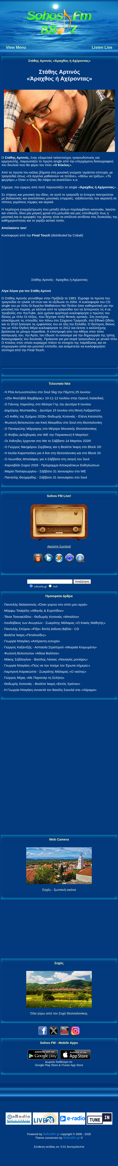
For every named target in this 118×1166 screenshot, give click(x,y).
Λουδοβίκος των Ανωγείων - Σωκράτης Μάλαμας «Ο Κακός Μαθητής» (54, 623)
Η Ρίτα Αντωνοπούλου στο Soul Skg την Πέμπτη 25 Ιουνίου (47, 392)
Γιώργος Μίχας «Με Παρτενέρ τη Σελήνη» (34, 677)
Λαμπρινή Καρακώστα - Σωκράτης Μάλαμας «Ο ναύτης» (45, 671)
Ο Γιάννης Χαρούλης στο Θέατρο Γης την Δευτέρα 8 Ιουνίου (48, 404)
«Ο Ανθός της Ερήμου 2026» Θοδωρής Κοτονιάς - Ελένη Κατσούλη (53, 416)
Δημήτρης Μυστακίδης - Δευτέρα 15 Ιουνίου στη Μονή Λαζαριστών (52, 410)
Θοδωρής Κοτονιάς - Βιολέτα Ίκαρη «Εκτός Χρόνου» (42, 684)
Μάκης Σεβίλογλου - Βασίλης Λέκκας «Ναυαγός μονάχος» (46, 659)
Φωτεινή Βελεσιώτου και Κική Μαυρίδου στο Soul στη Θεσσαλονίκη (53, 422)
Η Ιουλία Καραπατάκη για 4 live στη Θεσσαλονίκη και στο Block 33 (53, 453)
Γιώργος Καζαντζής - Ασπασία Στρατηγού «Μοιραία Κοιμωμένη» (50, 647)
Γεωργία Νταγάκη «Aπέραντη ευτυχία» (32, 641)
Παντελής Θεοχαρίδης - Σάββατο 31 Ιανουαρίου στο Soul (46, 477)
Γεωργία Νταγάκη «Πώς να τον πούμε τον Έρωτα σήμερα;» (47, 665)
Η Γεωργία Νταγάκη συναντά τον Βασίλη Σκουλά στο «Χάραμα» (50, 690)
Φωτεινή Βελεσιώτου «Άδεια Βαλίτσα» (31, 653)
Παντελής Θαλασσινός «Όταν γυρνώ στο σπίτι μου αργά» (45, 604)
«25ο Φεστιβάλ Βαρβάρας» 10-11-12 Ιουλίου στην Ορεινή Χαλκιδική (54, 398)
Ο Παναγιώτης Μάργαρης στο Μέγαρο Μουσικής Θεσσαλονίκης (51, 428)
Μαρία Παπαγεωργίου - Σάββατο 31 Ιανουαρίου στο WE (45, 471)
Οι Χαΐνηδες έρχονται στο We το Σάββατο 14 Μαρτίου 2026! (48, 441)
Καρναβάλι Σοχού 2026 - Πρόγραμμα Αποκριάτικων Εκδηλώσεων (52, 465)
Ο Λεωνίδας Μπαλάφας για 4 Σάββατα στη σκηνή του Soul (47, 459)
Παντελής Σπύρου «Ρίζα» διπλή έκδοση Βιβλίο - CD (41, 629)
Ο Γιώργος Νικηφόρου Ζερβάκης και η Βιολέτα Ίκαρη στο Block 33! (53, 447)
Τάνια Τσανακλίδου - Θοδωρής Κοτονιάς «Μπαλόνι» (41, 616)
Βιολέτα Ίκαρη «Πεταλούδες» (25, 635)
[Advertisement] (59, 767)
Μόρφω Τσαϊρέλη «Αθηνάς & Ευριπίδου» (34, 610)
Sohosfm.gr (51, 1134)
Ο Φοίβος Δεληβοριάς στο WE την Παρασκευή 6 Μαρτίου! (46, 434)
